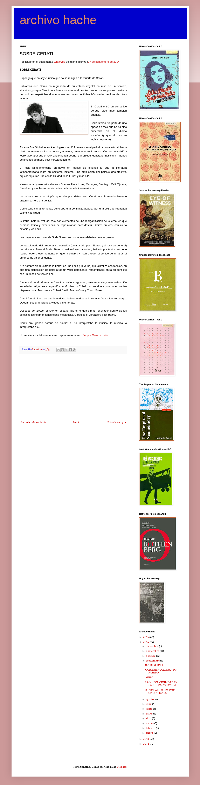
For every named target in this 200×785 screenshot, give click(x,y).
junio (149, 708)
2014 (146, 642)
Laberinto (59, 61)
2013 (146, 738)
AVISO (149, 677)
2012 (146, 743)
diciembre (152, 646)
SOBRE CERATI (154, 664)
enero (150, 732)
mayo (149, 713)
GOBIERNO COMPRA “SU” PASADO (161, 671)
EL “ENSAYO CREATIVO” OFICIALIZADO (160, 691)
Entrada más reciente (33, 422)
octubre (151, 655)
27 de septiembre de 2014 (103, 61)
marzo (150, 723)
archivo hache (58, 20)
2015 (146, 637)
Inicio (77, 422)
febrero (151, 728)
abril (149, 718)
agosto (150, 699)
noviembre (153, 650)
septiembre (153, 660)
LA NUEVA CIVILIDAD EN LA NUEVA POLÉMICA (161, 684)
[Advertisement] (73, 390)
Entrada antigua (116, 422)
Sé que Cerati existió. (95, 335)
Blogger (121, 766)
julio (149, 703)
